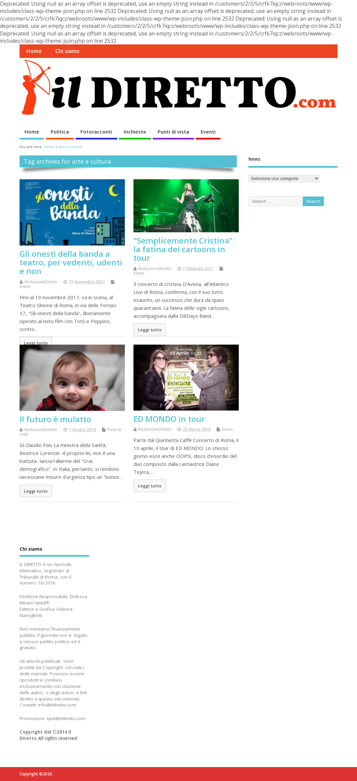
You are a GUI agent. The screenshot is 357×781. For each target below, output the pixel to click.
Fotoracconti (96, 131)
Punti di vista (173, 131)
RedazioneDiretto (41, 282)
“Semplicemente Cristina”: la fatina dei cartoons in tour (183, 249)
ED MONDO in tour (169, 418)
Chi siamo (67, 51)
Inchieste (135, 131)
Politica (60, 131)
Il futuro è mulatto (55, 419)
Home (34, 51)
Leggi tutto (36, 343)
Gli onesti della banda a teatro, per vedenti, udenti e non (71, 262)
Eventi (208, 131)
